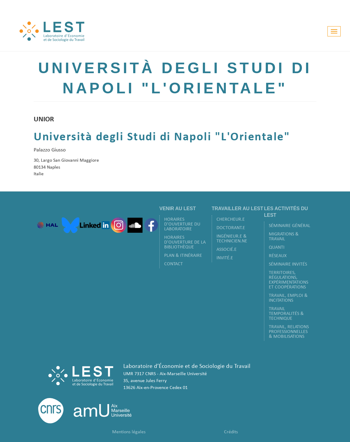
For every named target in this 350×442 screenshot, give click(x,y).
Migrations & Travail (284, 236)
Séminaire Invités (288, 264)
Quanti (276, 247)
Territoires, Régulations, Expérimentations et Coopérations (288, 280)
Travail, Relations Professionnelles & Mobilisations (289, 332)
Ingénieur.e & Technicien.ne (231, 239)
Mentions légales (129, 432)
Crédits (231, 432)
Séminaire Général (289, 225)
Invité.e (224, 258)
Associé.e (226, 249)
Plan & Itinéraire (183, 255)
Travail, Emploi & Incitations (288, 298)
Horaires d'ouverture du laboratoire (182, 224)
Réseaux (278, 256)
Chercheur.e (230, 219)
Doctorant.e (230, 228)
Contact (173, 264)
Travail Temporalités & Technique (286, 314)
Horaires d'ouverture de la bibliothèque (185, 242)
